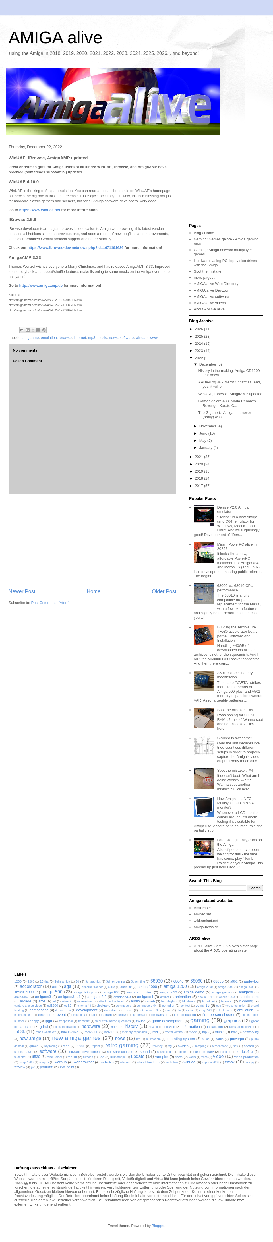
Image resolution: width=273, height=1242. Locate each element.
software (127, 337)
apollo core (250, 997)
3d (77, 981)
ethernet (44, 1014)
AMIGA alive (55, 37)
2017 (199, 486)
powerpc (237, 1039)
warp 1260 (26, 1062)
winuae (141, 337)
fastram (106, 1014)
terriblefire (244, 1051)
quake (33, 1046)
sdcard (249, 1046)
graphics (232, 1020)
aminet (164, 996)
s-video (183, 1046)
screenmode (220, 1046)
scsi (236, 1046)
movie (193, 1032)
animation (183, 997)
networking (251, 1032)
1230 (18, 981)
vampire (161, 1057)
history (131, 1026)
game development (167, 1021)
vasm (192, 1057)
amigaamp (30, 337)
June (203, 433)
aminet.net (202, 914)
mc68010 (110, 1032)
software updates (120, 1051)
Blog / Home (204, 233)
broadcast (208, 1001)
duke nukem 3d (149, 1010)
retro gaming (121, 1045)
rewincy (157, 1046)
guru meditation (65, 1026)
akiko (111, 987)
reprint (96, 1046)
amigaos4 (145, 997)
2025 (199, 336)
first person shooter (218, 1014)
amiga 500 (51, 991)
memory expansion (134, 1032)
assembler (84, 1001)
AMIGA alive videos (210, 303)
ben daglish (169, 1001)
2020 (199, 464)
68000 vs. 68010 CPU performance (235, 587)
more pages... (205, 277)
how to (153, 1026)
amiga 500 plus (85, 992)
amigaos (246, 992)
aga (67, 986)
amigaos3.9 (122, 996)
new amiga (30, 1038)
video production (246, 1057)
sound (145, 1051)
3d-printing (138, 981)
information (191, 1026)
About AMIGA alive (209, 309)
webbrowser (84, 1062)
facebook (79, 1014)
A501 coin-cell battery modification (235, 675)
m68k (19, 1031)
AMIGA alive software (211, 296)
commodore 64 (147, 1005)
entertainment (23, 1014)
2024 (199, 343)
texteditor (20, 1057)
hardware (91, 1026)
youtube (46, 1067)
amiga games (222, 992)
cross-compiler (236, 1005)
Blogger (158, 1226)
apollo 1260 (227, 996)
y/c (33, 1067)
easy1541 (205, 1010)
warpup (61, 1062)
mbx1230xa (69, 1032)
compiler (168, 1005)
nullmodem (153, 1039)
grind (44, 1026)
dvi (179, 1010)
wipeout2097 (210, 1062)
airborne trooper (92, 987)
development (86, 1010)
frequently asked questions (113, 1021)
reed (66, 1046)
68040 (178, 981)
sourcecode (165, 1051)
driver (129, 1010)
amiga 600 (112, 992)
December (208, 364)
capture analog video (28, 1005)
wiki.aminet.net (206, 921)
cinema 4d (84, 1005)
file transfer (159, 1014)
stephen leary (203, 1051)
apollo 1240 (206, 996)
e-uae (190, 1010)
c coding (246, 1001)
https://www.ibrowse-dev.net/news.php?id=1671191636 (75, 247)
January (206, 447)
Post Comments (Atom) (50, 603)
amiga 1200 (175, 986)
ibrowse (65, 337)
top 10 (72, 1057)
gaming (200, 1020)
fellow (122, 1014)
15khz (44, 981)
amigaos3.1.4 (69, 997)
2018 (199, 478)
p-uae (206, 1039)
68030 (156, 981)
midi (155, 1032)
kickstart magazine (241, 1026)
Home (94, 591)
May (203, 440)
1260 (31, 981)
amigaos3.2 (96, 997)
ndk (234, 1032)
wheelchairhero (148, 1062)
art (54, 1001)
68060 (196, 981)
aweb (151, 1001)
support (225, 1051)
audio (135, 1001)
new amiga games (76, 1038)
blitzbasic (189, 1001)
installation (215, 1026)
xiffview (19, 1067)
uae (101, 1057)
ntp (138, 1039)
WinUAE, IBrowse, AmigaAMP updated (230, 394)
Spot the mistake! (208, 271)
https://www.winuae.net (39, 210)
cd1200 (52, 1005)
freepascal (66, 1021)
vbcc (204, 1057)
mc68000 (91, 1032)
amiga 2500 (225, 987)
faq (93, 1014)
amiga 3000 (246, 987)
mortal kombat (174, 1032)
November (208, 426)
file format (138, 1014)
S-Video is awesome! (234, 738)
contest (185, 1005)
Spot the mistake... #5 (235, 710)
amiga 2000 (205, 987)
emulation (49, 337)
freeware (84, 1021)
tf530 (36, 1057)
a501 (234, 981)
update (138, 1056)
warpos (44, 1062)
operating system (180, 1039)
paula (219, 1039)
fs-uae (140, 1021)
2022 (199, 358)
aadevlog (251, 981)
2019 (199, 471)
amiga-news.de (206, 927)
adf (54, 987)
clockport (103, 1005)
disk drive (111, 1010)
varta (179, 1057)
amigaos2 (21, 996)
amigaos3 (43, 997)
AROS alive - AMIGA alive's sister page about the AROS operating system (226, 948)
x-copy (249, 1062)
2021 (199, 457)
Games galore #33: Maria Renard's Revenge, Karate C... (227, 403)
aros (42, 1001)
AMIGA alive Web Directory (216, 284)
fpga (48, 1021)
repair (80, 1046)
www (154, 337)
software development (84, 1051)
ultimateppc (117, 1057)
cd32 (67, 1005)
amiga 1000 (147, 987)
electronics (225, 1010)
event (61, 1014)
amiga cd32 (168, 992)
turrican (88, 1057)
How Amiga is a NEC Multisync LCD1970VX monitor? (235, 803)
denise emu (63, 1010)
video (218, 1056)
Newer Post (22, 591)
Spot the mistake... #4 (235, 770)
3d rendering (115, 981)
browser (227, 1001)
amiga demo (194, 992)
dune (168, 1010)
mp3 (91, 337)
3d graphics (93, 981)
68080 (218, 981)
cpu (218, 1005)
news (113, 337)
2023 (199, 350)
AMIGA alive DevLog (211, 290)
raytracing (50, 1046)
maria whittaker (46, 1032)
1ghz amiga (62, 981)
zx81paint (67, 1067)
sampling (200, 1046)
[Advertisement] (92, 541)
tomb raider (54, 1057)
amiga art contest (139, 992)
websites (107, 1062)
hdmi (114, 1026)
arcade (25, 1001)
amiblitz (126, 987)
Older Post (164, 591)
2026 (199, 329)
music (102, 337)
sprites (183, 1051)
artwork (66, 1001)
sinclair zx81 (23, 1051)
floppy (34, 1021)
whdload (125, 1062)
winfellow (172, 1062)
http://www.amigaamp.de (41, 285)
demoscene (38, 1010)
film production (185, 1014)
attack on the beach (112, 1001)
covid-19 (203, 1005)
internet (80, 337)
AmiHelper (202, 908)
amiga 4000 (24, 992)
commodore (123, 1005)
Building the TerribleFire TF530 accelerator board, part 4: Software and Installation (237, 634)
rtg (170, 1046)
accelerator (31, 986)
